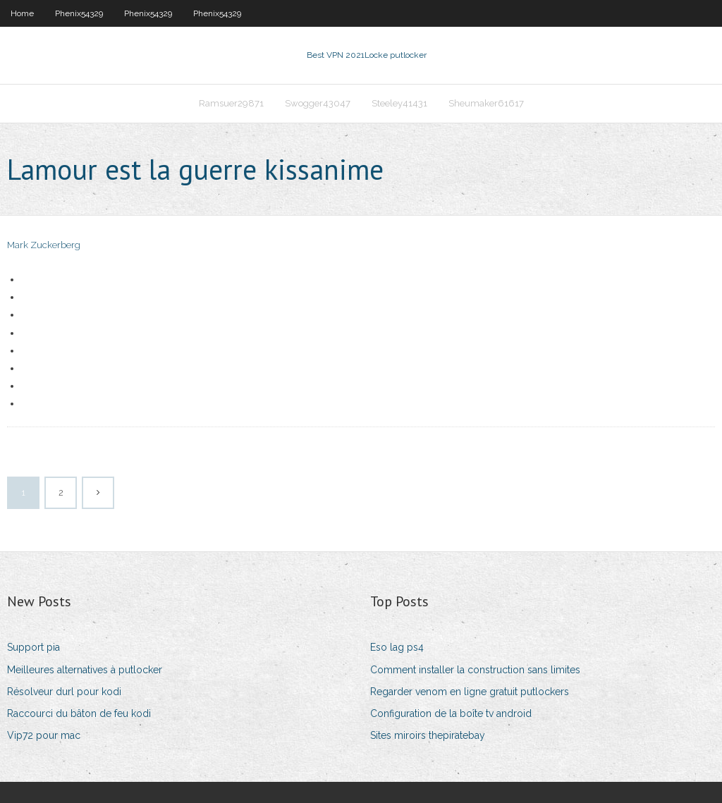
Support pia (33, 647)
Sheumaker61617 (486, 103)
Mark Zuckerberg (43, 245)
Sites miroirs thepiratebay (427, 735)
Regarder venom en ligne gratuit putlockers (469, 691)
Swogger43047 (317, 103)
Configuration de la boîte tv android (451, 713)
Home (22, 13)
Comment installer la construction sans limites (475, 669)
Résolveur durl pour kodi (64, 691)
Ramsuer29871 (231, 103)
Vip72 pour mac (43, 735)
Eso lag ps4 (397, 647)
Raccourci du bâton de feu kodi (79, 713)
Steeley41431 (399, 103)
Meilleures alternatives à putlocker (84, 669)
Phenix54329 (79, 13)
